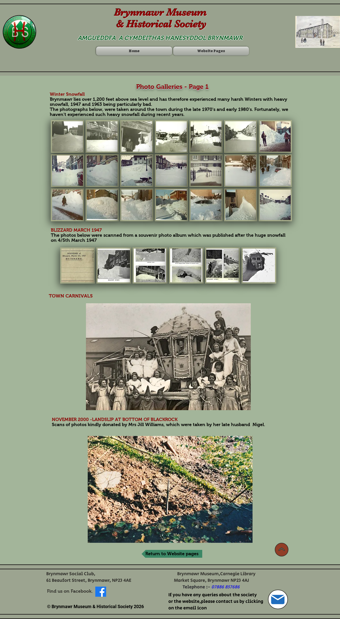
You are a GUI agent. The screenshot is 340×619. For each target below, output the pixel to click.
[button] (67, 136)
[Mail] (278, 599)
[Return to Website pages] (172, 554)
